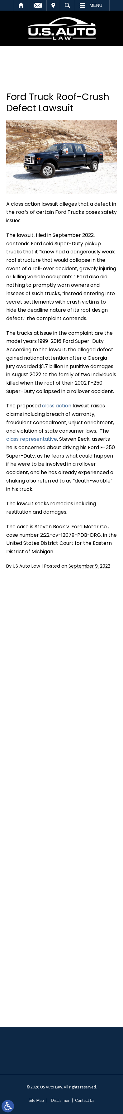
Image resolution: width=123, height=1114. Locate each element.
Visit (53, 5)
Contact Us (84, 1100)
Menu (96, 5)
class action (56, 405)
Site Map (36, 1100)
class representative (31, 439)
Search (67, 5)
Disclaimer (60, 1100)
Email (37, 5)
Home (21, 5)
